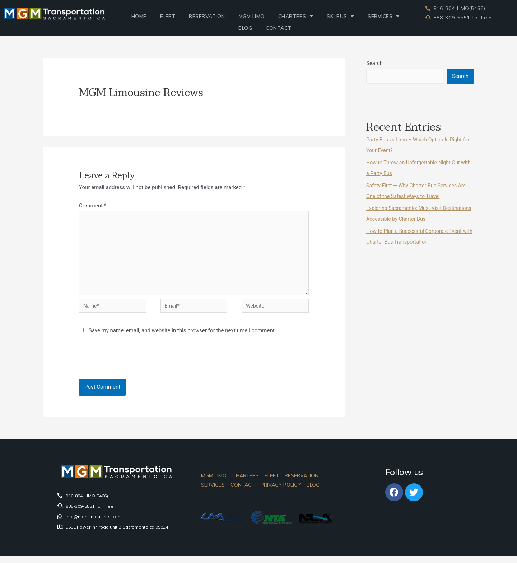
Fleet (168, 16)
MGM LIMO (252, 16)
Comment (92, 205)
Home (138, 16)
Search (374, 63)
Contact (279, 28)
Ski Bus (340, 16)
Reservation (207, 16)
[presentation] (128, 366)
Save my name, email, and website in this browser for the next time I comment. (182, 336)
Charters (295, 16)
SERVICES (384, 16)
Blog (245, 28)
